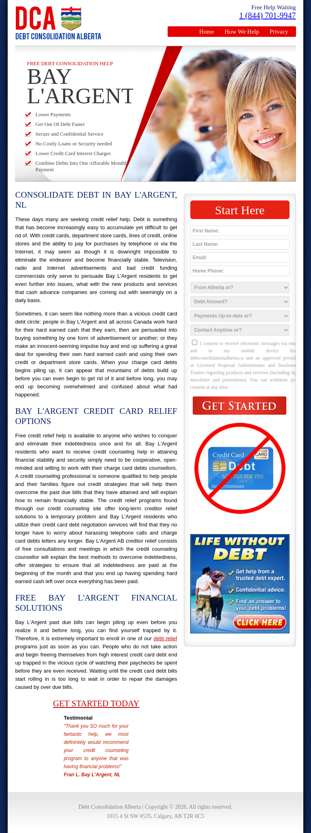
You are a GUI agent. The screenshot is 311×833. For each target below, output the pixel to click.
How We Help (242, 31)
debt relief (165, 638)
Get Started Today (96, 703)
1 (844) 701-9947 (267, 15)
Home (206, 31)
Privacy (279, 31)
